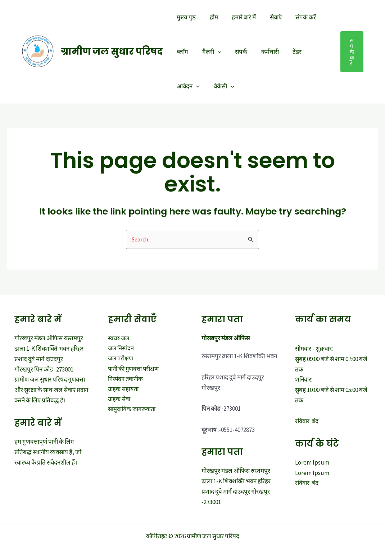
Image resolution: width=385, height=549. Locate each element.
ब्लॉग (181, 52)
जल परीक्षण (121, 359)
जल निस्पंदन (121, 349)
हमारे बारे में (240, 17)
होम (211, 17)
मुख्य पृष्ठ (185, 17)
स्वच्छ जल (119, 338)
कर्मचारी (264, 52)
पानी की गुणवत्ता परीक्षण (134, 370)
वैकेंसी (221, 86)
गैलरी (209, 51)
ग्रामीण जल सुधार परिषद (112, 51)
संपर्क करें (298, 17)
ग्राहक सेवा (119, 401)
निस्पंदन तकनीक (126, 380)
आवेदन (187, 86)
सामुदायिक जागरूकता (132, 411)
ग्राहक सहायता (123, 391)
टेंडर (289, 52)
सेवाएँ (270, 17)
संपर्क (237, 52)
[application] (215, 51)
